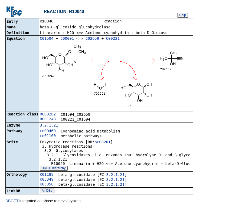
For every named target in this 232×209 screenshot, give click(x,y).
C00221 (113, 39)
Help (182, 15)
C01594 (47, 39)
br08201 (102, 142)
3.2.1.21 (49, 126)
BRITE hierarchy (54, 169)
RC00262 (48, 114)
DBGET (11, 201)
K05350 (47, 185)
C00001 (67, 39)
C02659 (92, 39)
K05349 (47, 180)
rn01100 (48, 136)
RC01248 (48, 119)
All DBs (47, 191)
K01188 (47, 175)
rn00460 (48, 131)
